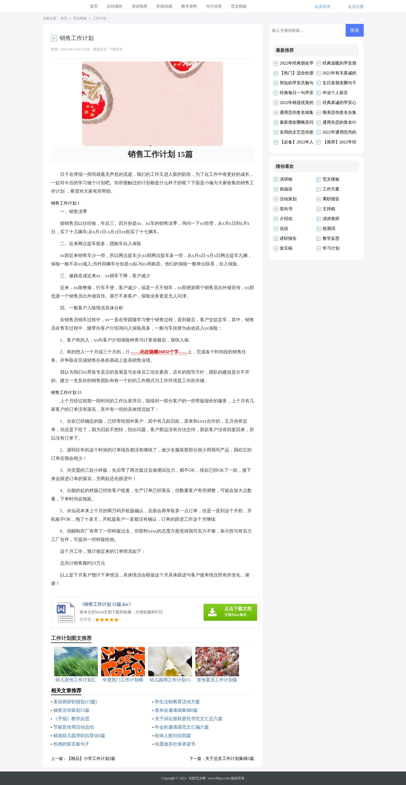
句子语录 (214, 6)
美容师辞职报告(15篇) (75, 701)
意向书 (286, 209)
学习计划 (331, 248)
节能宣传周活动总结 (73, 727)
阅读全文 (100, 49)
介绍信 (286, 218)
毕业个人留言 (335, 92)
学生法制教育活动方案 (177, 701)
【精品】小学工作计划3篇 (91, 758)
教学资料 (189, 6)
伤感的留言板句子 (71, 744)
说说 (284, 228)
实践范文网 (197, 778)
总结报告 (115, 6)
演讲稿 (286, 179)
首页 (94, 6)
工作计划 (99, 19)
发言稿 (286, 248)
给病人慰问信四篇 (173, 735)
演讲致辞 (139, 6)
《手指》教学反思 (71, 718)
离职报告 (331, 199)
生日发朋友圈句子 (339, 83)
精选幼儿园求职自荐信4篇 (79, 735)
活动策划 (288, 199)
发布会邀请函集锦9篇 (176, 710)
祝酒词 (329, 228)
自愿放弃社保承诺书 (175, 744)
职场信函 (164, 6)
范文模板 (239, 6)
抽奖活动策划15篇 (71, 710)
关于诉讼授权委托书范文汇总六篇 (188, 718)
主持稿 (329, 209)
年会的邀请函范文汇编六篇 (182, 727)
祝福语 (286, 189)
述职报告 (288, 238)
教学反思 (331, 238)
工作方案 (331, 189)
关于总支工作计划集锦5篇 (229, 758)
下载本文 (116, 49)
